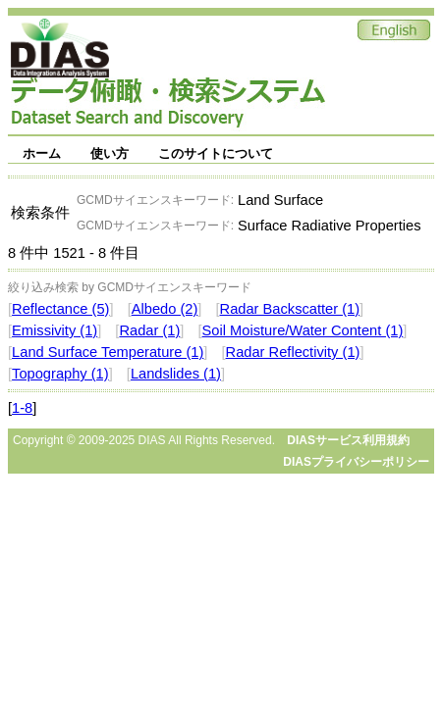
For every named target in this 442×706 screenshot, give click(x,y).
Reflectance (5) (60, 309)
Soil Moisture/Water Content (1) (303, 330)
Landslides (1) (176, 373)
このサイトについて (215, 153)
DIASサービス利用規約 (348, 440)
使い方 (109, 153)
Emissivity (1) (54, 330)
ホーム (42, 153)
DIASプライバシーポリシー (356, 462)
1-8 (22, 408)
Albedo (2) (165, 309)
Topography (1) (60, 373)
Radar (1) (149, 330)
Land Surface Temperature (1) (107, 352)
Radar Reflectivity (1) (293, 352)
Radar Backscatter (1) (290, 309)
